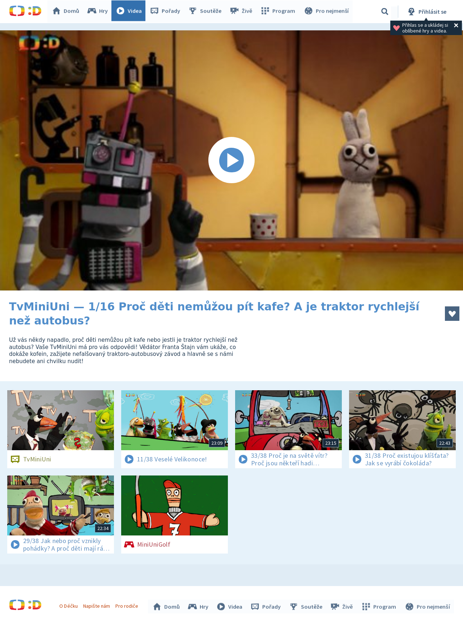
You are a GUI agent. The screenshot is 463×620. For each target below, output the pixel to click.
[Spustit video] (231, 160)
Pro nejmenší (326, 11)
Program (279, 11)
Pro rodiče (127, 605)
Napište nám (97, 605)
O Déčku (69, 605)
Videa (130, 11)
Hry (99, 11)
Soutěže (207, 11)
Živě (242, 11)
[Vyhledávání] (385, 11)
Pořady (166, 11)
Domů (67, 11)
